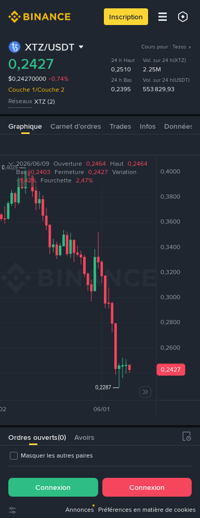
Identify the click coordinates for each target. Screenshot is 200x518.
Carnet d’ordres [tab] (75, 126)
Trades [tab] (120, 126)
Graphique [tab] (25, 126)
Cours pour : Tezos (166, 46)
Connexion (53, 487)
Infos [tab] (148, 126)
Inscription (126, 16)
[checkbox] (50, 455)
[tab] (33, 436)
